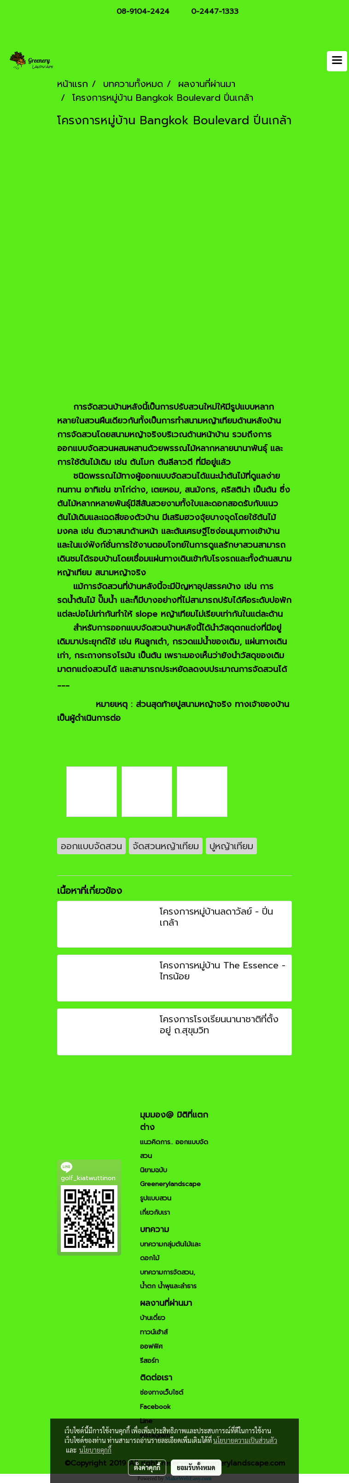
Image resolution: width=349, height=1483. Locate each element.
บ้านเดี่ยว (152, 1318)
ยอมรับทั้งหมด (196, 1467)
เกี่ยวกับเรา (155, 1212)
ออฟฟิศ (151, 1346)
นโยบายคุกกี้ (95, 1450)
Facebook (155, 1407)
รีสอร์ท (149, 1361)
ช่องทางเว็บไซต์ (161, 1392)
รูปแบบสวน (155, 1198)
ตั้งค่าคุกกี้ (147, 1467)
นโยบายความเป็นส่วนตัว (245, 1440)
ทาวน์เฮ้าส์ (154, 1332)
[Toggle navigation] (337, 61)
